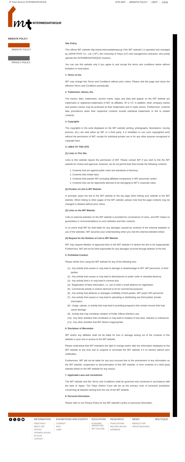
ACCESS (38, 436)
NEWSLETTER (138, 423)
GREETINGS (39, 423)
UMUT (154, 2)
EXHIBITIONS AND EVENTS (72, 419)
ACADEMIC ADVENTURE (98, 424)
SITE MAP (120, 2)
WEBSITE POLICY (138, 2)
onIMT (59, 429)
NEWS (136, 419)
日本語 (165, 2)
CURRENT (61, 423)
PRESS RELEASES (141, 426)
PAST (58, 426)
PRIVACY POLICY (21, 62)
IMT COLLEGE (98, 429)
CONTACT (38, 439)
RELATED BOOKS (118, 426)
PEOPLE (38, 429)
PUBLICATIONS (117, 423)
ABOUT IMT (39, 426)
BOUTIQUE (161, 419)
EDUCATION (99, 419)
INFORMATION (42, 419)
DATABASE (115, 429)
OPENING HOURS (42, 433)
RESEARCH (117, 419)
